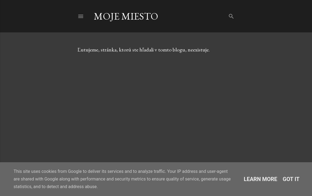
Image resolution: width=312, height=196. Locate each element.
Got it (291, 179)
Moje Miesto (126, 16)
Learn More (260, 179)
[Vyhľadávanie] (231, 15)
